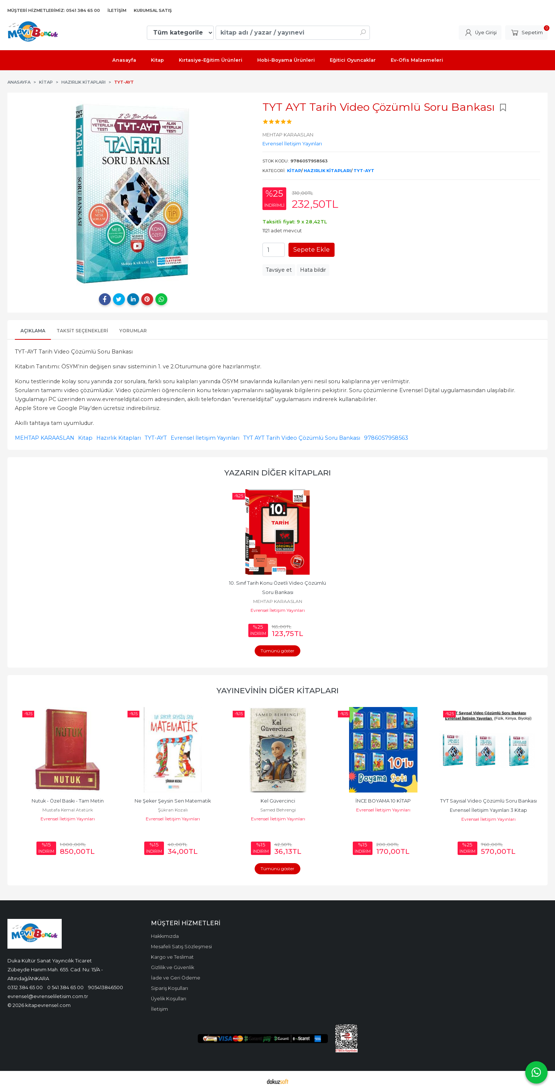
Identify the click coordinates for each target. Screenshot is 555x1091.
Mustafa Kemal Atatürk (67, 810)
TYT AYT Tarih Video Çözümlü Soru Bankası (301, 438)
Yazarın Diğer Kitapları (277, 472)
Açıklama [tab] (32, 330)
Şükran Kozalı (173, 810)
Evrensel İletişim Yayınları (205, 438)
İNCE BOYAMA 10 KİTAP (383, 801)
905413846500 (105, 987)
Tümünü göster (277, 650)
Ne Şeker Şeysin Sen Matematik (173, 801)
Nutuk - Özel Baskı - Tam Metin (68, 801)
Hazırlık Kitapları (327, 170)
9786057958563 (386, 438)
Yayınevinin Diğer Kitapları (277, 690)
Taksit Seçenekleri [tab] (82, 330)
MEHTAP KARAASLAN (44, 438)
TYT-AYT (364, 170)
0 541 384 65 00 (65, 987)
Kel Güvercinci (278, 801)
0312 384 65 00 (25, 987)
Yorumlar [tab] (133, 330)
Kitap (294, 170)
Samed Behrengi (278, 810)
